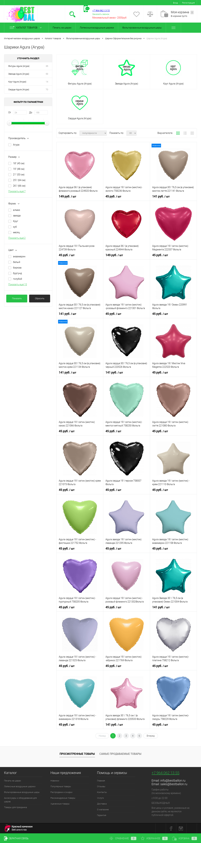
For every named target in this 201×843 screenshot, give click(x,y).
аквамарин (19, 256)
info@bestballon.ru (172, 780)
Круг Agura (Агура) (17, 81)
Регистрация (188, 3)
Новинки (54, 780)
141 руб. (161, 196)
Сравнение (123, 838)
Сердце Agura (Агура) (18, 89)
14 (47, 81)
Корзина (184, 838)
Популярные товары (60, 786)
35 (47, 66)
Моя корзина (182, 12)
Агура (16, 144)
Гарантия (101, 815)
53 (47, 74)
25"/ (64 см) (19, 180)
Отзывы (101, 786)
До (30, 112)
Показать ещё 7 (17, 191)
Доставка (102, 803)
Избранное (154, 838)
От (9, 112)
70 (47, 89)
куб (15, 226)
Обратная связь (16, 838)
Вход (175, 3)
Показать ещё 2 (17, 238)
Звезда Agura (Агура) (18, 74)
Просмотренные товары (77, 754)
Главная (101, 780)
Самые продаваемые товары (120, 754)
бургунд (17, 273)
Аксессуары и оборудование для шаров (20, 800)
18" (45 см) (19, 163)
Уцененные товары (60, 803)
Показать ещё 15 (17, 284)
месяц (16, 232)
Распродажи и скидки (61, 792)
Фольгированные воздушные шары (142, 27)
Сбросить (39, 298)
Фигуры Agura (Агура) (18, 66)
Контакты (102, 792)
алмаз (16, 210)
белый (16, 262)
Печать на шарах (62, 27)
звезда (17, 215)
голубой (17, 278)
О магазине (103, 809)
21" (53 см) (19, 174)
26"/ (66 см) (19, 185)
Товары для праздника (15, 807)
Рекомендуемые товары (62, 798)
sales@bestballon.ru (173, 784)
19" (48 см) (19, 169)
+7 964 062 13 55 (165, 773)
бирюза (17, 267)
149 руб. (67, 196)
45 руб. (113, 196)
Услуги (100, 798)
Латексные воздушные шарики (97, 27)
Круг (15, 221)
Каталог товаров (26, 27)
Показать (17, 298)
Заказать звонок (100, 14)
